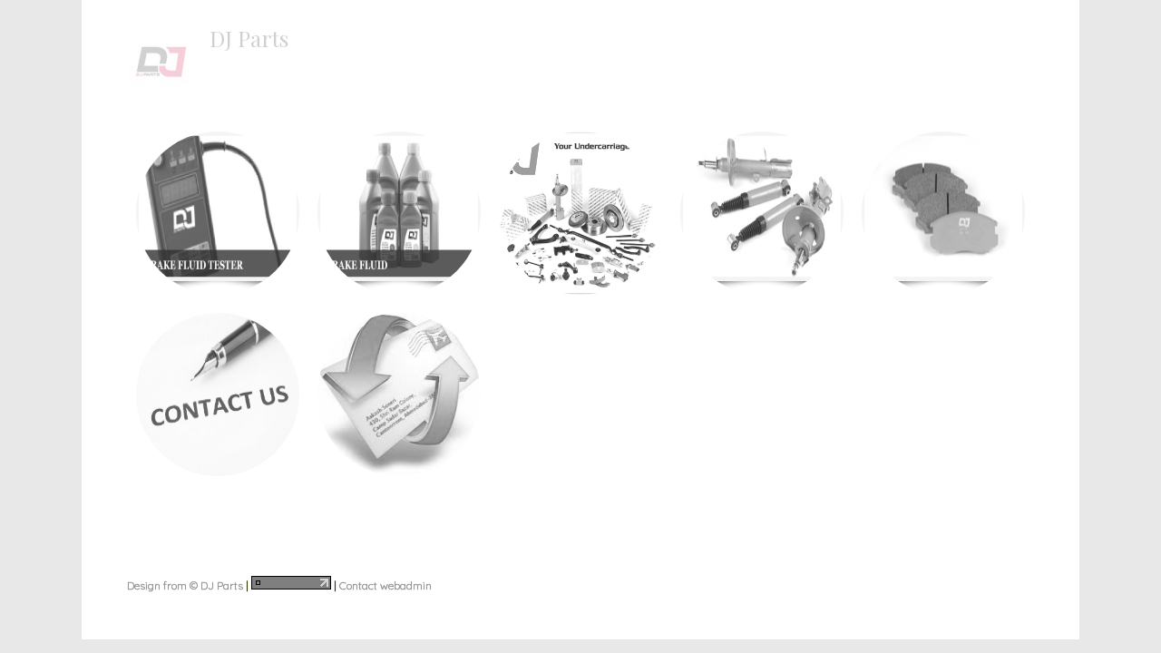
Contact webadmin (385, 585)
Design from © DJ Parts (185, 585)
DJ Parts (249, 38)
